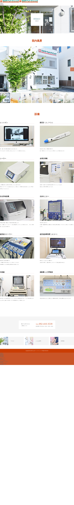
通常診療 (2, 5)
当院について (2, 8)
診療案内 (2, 3)
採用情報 (2, 14)
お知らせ (2, 12)
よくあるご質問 (3, 13)
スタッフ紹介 (2, 9)
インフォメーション (4, 10)
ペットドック (2, 7)
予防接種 (2, 6)
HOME (1, 2)
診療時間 (2, 4)
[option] (37, 69)
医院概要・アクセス (4, 11)
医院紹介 (2, 9)
